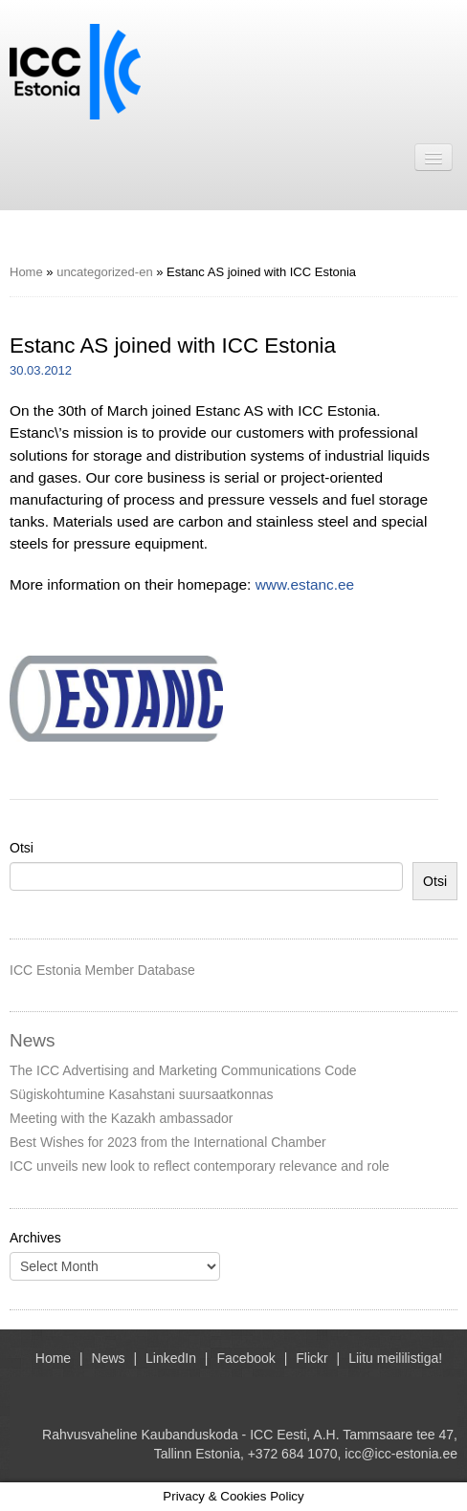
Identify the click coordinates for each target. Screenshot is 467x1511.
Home (26, 272)
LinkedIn (170, 1358)
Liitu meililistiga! (395, 1358)
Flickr (311, 1358)
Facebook (245, 1358)
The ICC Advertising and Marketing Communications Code (183, 1070)
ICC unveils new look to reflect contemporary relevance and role (199, 1166)
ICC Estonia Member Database (102, 970)
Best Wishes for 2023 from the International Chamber (168, 1142)
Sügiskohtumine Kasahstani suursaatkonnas (142, 1094)
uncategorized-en (104, 272)
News (108, 1358)
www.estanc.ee (305, 584)
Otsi (21, 847)
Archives (35, 1237)
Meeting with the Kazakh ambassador (121, 1118)
